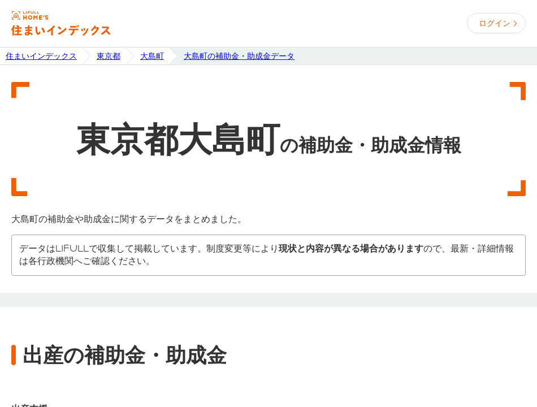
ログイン (494, 23)
